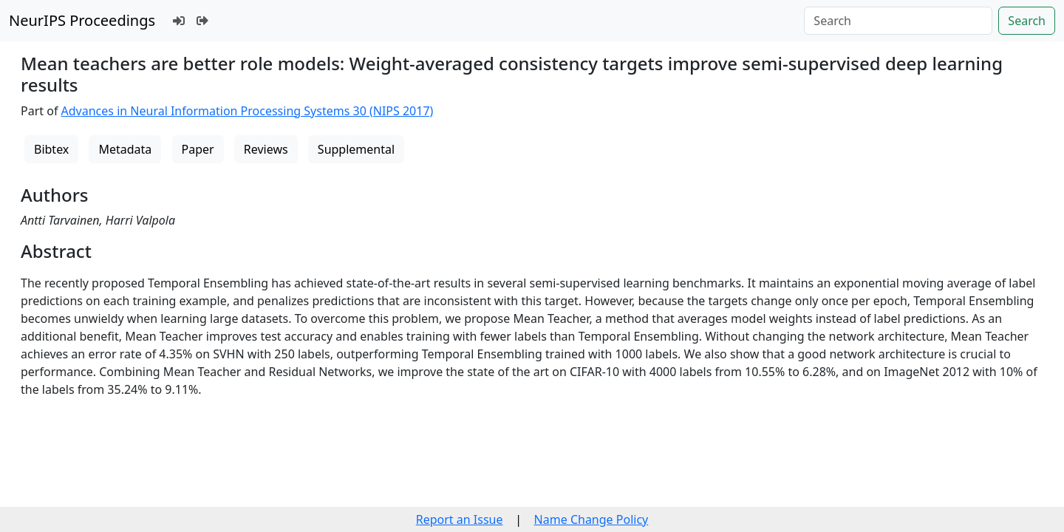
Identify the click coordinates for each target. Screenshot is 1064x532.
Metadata (124, 149)
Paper (198, 149)
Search (1027, 21)
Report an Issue (459, 519)
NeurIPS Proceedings (82, 20)
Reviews (266, 149)
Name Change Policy (591, 519)
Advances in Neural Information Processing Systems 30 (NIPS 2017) (247, 111)
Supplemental (356, 149)
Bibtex (51, 149)
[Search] (898, 21)
